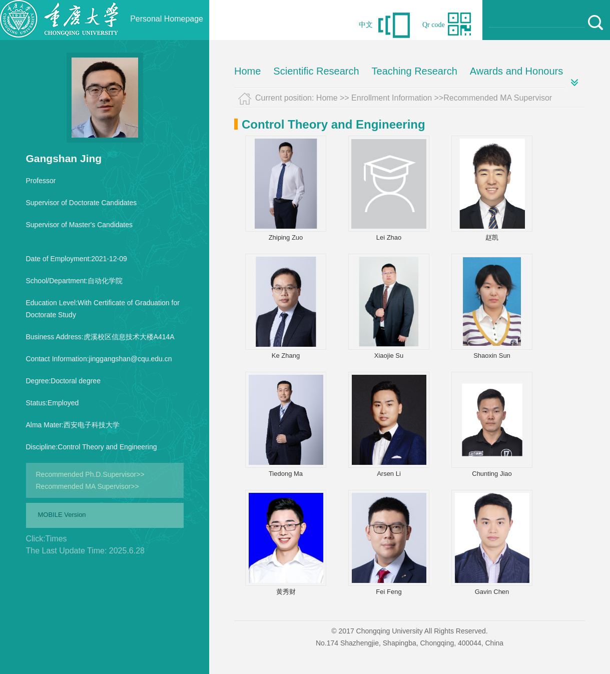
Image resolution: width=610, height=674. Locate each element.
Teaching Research (414, 71)
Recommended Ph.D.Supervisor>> (90, 474)
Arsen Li (389, 473)
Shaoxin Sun (491, 355)
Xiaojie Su (389, 355)
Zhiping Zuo (286, 237)
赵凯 (491, 237)
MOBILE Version (62, 514)
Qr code (433, 25)
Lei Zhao (389, 237)
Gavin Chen (492, 591)
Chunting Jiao (492, 473)
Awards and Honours (516, 71)
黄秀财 (286, 591)
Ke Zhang (286, 355)
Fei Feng (388, 591)
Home (247, 71)
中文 (366, 25)
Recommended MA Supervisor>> (87, 486)
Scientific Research (316, 71)
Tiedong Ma (286, 473)
